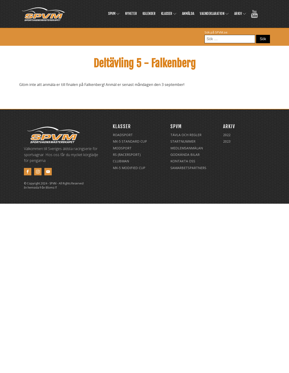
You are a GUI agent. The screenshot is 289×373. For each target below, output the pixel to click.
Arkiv (240, 13)
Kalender (149, 13)
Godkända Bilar (185, 154)
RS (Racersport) (127, 154)
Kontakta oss (182, 161)
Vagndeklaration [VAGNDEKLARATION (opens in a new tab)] (214, 13)
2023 (227, 141)
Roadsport (123, 135)
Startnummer (182, 141)
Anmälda (188, 13)
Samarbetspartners (188, 168)
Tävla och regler (185, 135)
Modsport (122, 148)
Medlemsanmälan (186, 148)
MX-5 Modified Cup (129, 168)
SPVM (114, 13)
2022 (227, 135)
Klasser (168, 13)
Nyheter (131, 13)
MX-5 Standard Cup (130, 141)
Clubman (121, 161)
